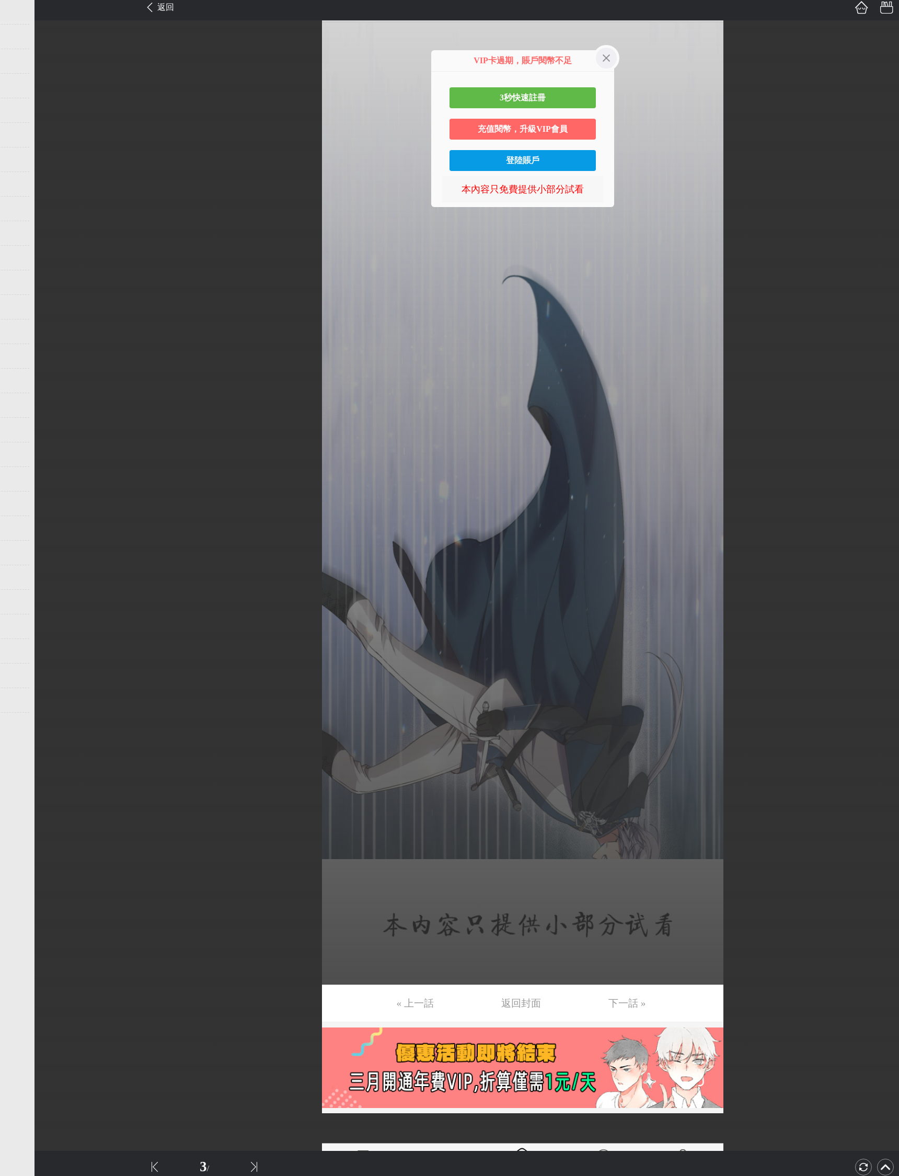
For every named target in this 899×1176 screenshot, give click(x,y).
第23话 (24, 552)
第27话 (24, 651)
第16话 (24, 380)
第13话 (24, 307)
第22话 (24, 528)
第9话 (22, 208)
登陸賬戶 (522, 160)
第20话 (24, 479)
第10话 (24, 233)
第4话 (22, 86)
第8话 (22, 184)
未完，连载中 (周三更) (56, 700)
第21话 (24, 503)
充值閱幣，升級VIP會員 (523, 128)
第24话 (24, 577)
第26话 (24, 626)
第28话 (24, 675)
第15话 (24, 356)
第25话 (24, 602)
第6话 (22, 135)
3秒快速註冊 (523, 97)
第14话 (24, 331)
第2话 (22, 36)
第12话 (24, 282)
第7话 (22, 159)
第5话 (22, 110)
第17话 (24, 405)
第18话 (24, 430)
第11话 (24, 258)
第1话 (22, 12)
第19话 (24, 454)
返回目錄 (34, 735)
